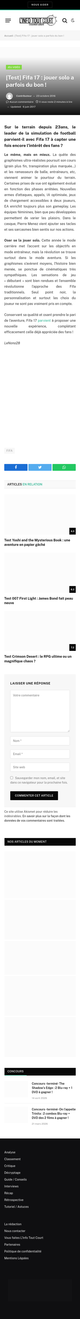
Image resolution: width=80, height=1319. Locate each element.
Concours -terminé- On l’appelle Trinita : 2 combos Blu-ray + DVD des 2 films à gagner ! (54, 1114)
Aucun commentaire (19, 101)
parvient (44, 321)
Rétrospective (13, 1200)
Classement (12, 1159)
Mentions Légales (16, 1258)
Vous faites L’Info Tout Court (23, 1237)
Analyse (9, 1152)
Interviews (11, 1186)
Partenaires (12, 1244)
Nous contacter (14, 1231)
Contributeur (24, 95)
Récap (8, 1193)
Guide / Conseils (15, 1179)
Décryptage (12, 1172)
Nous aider (39, 4)
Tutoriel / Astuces (16, 1206)
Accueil (8, 35)
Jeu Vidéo (14, 67)
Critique (9, 1166)
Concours (15, 1071)
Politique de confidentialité (22, 1251)
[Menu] (8, 20)
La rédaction (13, 1224)
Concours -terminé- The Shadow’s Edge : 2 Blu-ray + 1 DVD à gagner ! (52, 1088)
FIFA (9, 450)
